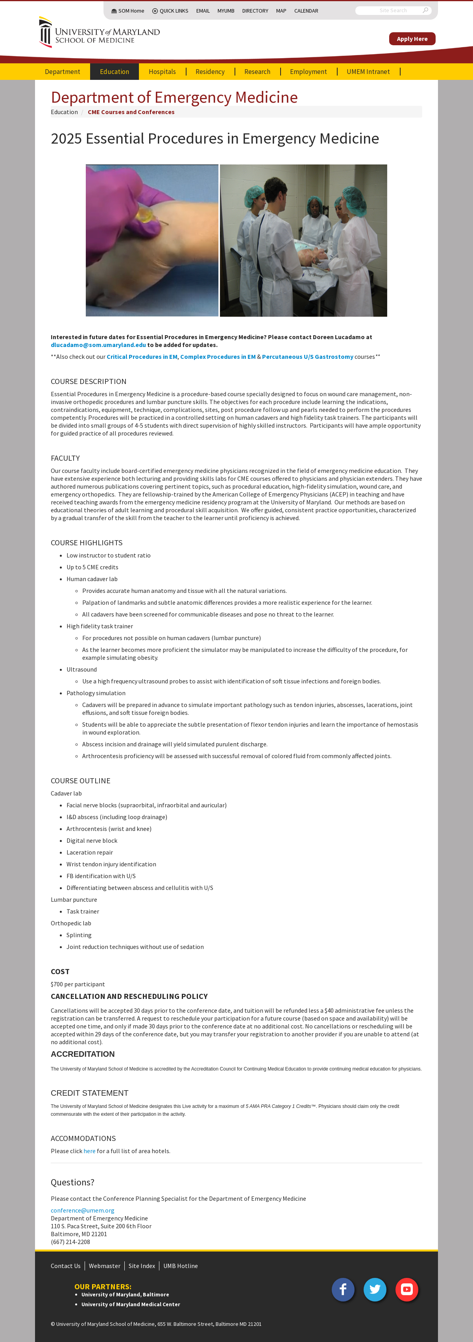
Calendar (306, 10)
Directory (255, 10)
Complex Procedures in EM (218, 356)
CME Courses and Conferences (131, 112)
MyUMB (226, 10)
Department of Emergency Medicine (174, 97)
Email (203, 10)
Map (281, 10)
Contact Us (66, 1266)
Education (114, 71)
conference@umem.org (83, 1210)
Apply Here (412, 38)
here (89, 1151)
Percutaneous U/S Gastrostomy (307, 356)
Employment (308, 71)
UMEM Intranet (368, 71)
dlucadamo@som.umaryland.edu (98, 345)
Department (62, 71)
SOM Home (131, 10)
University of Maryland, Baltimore (125, 1294)
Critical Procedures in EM (142, 356)
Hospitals (162, 71)
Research (257, 71)
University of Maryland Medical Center (130, 1304)
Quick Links (174, 10)
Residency (210, 71)
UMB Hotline (180, 1266)
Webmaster (104, 1266)
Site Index (142, 1266)
